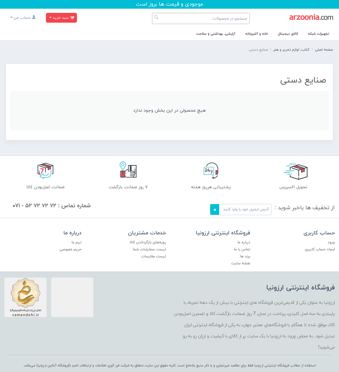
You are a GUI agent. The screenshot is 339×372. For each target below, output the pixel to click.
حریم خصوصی (70, 249)
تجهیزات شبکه (318, 34)
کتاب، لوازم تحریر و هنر (291, 49)
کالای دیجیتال (288, 34)
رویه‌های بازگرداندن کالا (148, 242)
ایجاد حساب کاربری (320, 249)
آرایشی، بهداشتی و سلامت (215, 34)
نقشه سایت (240, 263)
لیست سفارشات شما (149, 249)
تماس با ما (242, 249)
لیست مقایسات (153, 256)
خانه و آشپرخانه (256, 34)
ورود (331, 242)
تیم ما (76, 242)
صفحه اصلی (324, 49)
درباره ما (243, 242)
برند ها (245, 256)
